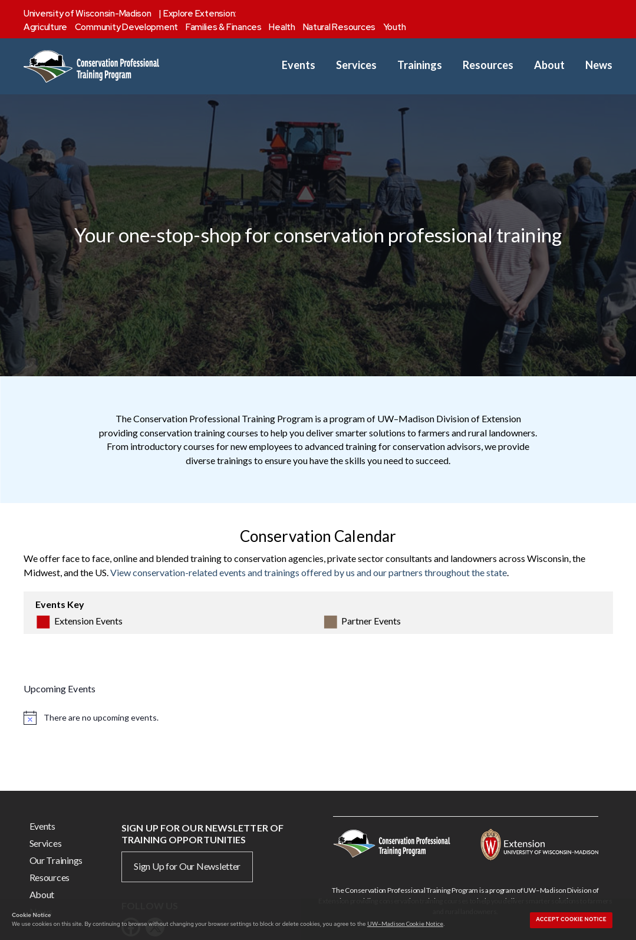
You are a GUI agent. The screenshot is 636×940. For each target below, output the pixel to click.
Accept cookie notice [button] (571, 919)
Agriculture (45, 27)
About (549, 65)
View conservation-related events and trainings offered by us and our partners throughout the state (308, 572)
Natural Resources (339, 27)
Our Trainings (56, 860)
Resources (488, 65)
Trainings (419, 65)
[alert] (318, 717)
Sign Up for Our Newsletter (187, 866)
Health (282, 27)
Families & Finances (224, 27)
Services (356, 65)
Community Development (126, 27)
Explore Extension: (199, 13)
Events (298, 65)
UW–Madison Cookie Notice (405, 923)
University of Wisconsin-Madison (87, 13)
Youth (394, 27)
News (598, 65)
